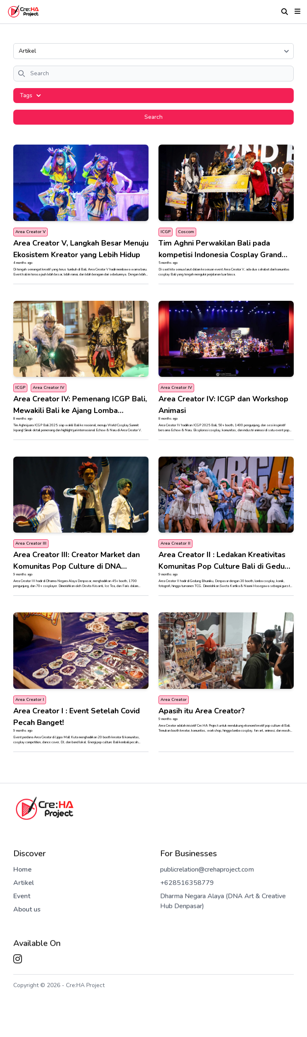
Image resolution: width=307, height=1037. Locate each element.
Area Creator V (30, 232)
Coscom (186, 232)
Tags (30, 95)
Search (153, 117)
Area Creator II (175, 543)
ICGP (166, 232)
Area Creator (174, 700)
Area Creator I (29, 700)
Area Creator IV (48, 388)
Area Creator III (30, 543)
